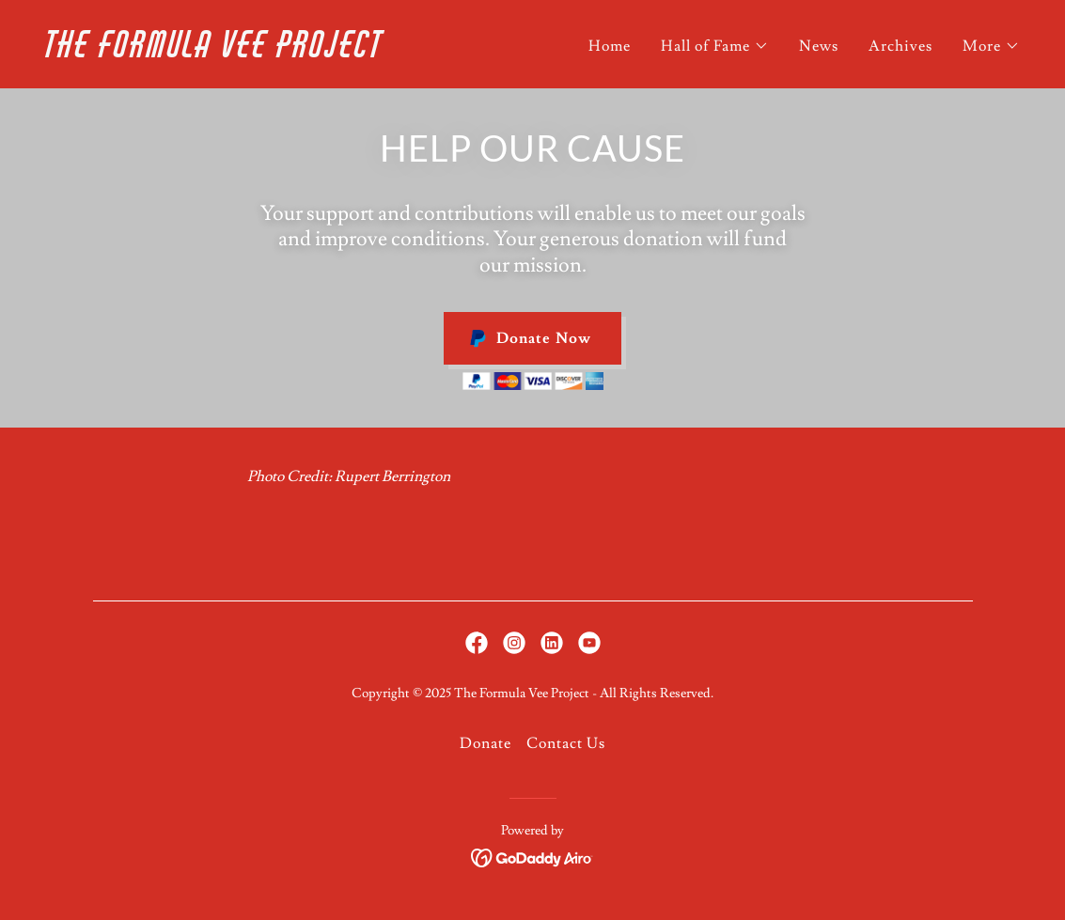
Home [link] (609, 46)
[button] (715, 46)
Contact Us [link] (565, 743)
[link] (281, 52)
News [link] (818, 46)
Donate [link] (485, 743)
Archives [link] (900, 46)
